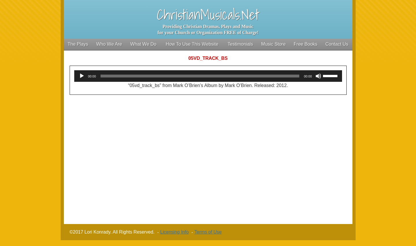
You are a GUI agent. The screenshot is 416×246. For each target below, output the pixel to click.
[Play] (82, 76)
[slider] (200, 76)
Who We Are (109, 44)
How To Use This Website (192, 44)
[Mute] (318, 76)
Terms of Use (208, 232)
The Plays (78, 44)
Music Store (273, 44)
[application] (208, 76)
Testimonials (240, 44)
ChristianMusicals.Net (208, 14)
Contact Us (336, 44)
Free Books (305, 44)
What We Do (143, 44)
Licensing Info (174, 232)
